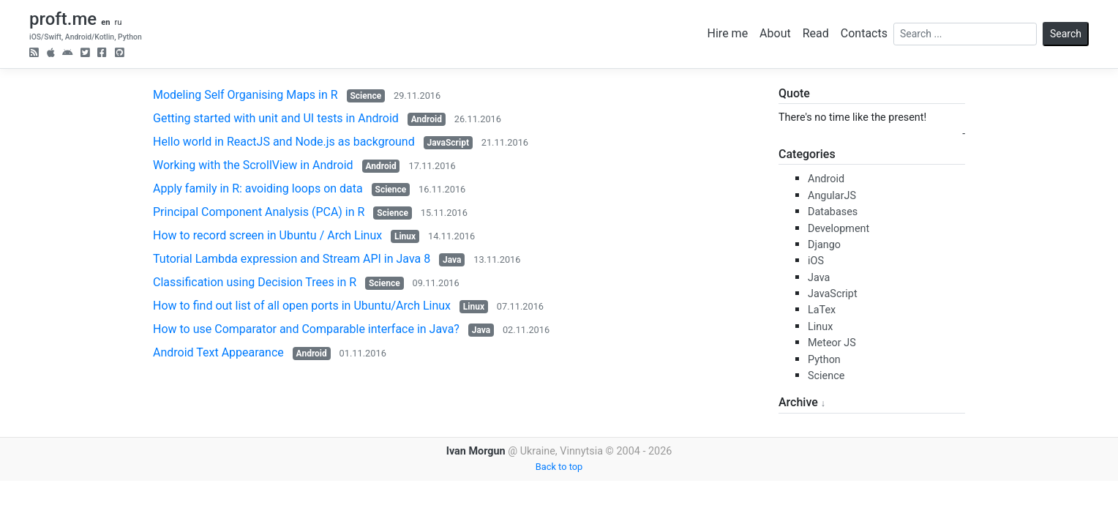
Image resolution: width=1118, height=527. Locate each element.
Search (1065, 34)
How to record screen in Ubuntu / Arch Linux (267, 235)
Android (426, 119)
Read (816, 33)
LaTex (822, 310)
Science (365, 96)
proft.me (63, 19)
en (105, 22)
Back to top (559, 466)
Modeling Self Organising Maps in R (245, 95)
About (775, 33)
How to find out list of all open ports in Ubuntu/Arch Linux (302, 306)
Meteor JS (832, 343)
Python (824, 360)
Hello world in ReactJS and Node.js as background (284, 142)
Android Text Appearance (218, 352)
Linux (405, 236)
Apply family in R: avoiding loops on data (258, 188)
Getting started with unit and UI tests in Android (276, 118)
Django (824, 245)
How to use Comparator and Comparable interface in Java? (306, 329)
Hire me (728, 33)
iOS (816, 261)
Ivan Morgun (476, 451)
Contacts (864, 33)
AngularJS (832, 196)
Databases (833, 212)
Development (838, 229)
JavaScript (448, 143)
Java (452, 260)
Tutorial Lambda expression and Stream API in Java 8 (291, 259)
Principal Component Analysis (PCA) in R (258, 212)
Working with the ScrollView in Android (253, 165)
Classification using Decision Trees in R (254, 282)
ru (117, 22)
